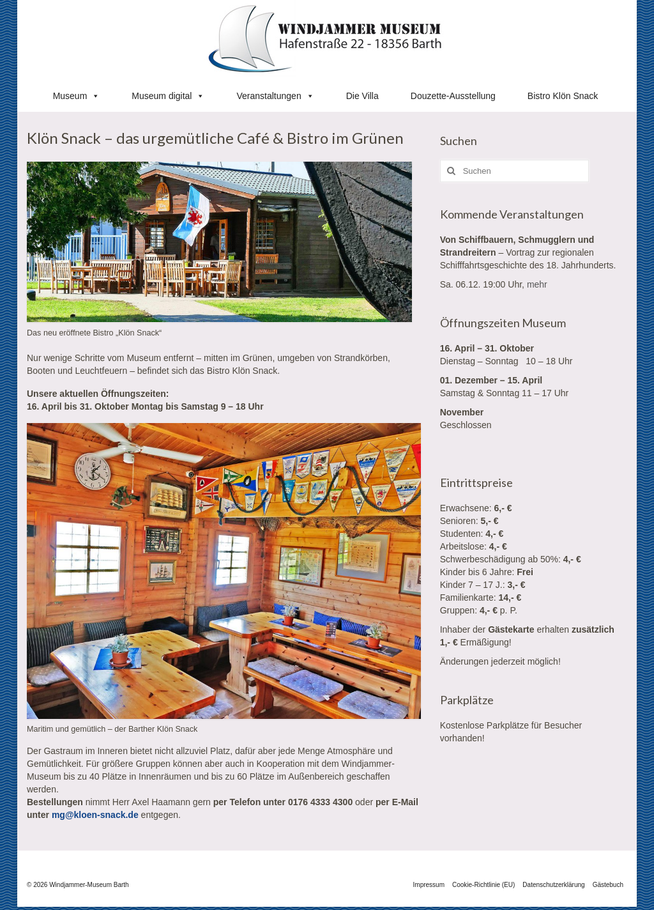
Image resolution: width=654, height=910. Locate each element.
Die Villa (362, 96)
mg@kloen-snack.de (95, 815)
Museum (76, 96)
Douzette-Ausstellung (453, 96)
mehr (537, 284)
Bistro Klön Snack (563, 96)
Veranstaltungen (275, 96)
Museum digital (168, 96)
